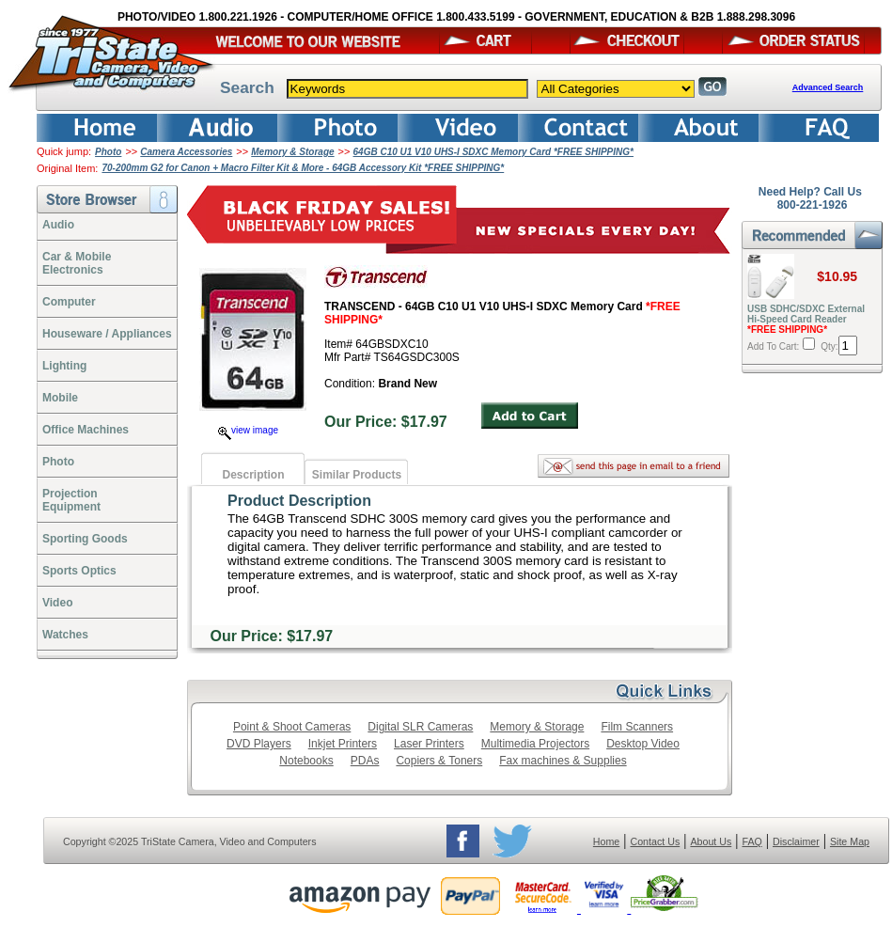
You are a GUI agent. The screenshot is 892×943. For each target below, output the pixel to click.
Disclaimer (796, 841)
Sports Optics (79, 570)
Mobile (60, 397)
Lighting (64, 365)
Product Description (299, 501)
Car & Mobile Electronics (76, 263)
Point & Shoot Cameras (292, 726)
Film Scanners (637, 726)
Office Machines (85, 429)
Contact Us (656, 841)
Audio (58, 224)
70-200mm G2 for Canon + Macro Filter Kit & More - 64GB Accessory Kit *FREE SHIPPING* (303, 168)
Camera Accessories (186, 152)
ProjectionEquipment (71, 500)
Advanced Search (828, 87)
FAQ (751, 841)
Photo (108, 152)
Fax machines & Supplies (562, 760)
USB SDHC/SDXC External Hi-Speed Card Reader (806, 319)
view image (248, 430)
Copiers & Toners (439, 760)
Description (253, 474)
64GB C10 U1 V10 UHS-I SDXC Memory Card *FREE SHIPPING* (493, 152)
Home (606, 841)
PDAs (365, 760)
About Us (710, 841)
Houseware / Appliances (107, 333)
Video (57, 602)
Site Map (849, 841)
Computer (69, 301)
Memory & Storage (292, 152)
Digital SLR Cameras (420, 726)
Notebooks (306, 760)
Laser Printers (429, 743)
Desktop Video (643, 743)
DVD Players (259, 743)
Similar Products (356, 474)
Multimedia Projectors (535, 743)
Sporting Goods (85, 538)
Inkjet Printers (342, 743)
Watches (65, 634)
